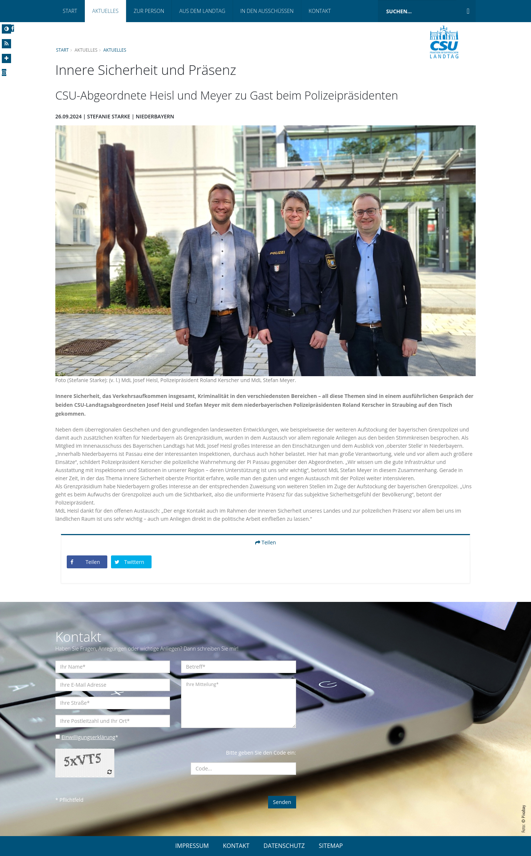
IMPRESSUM (192, 846)
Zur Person (148, 10)
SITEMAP (331, 846)
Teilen (265, 542)
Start (70, 10)
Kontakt (320, 10)
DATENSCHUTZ (284, 846)
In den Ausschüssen (267, 10)
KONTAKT (236, 846)
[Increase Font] (6, 58)
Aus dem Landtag (202, 10)
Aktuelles (105, 10)
